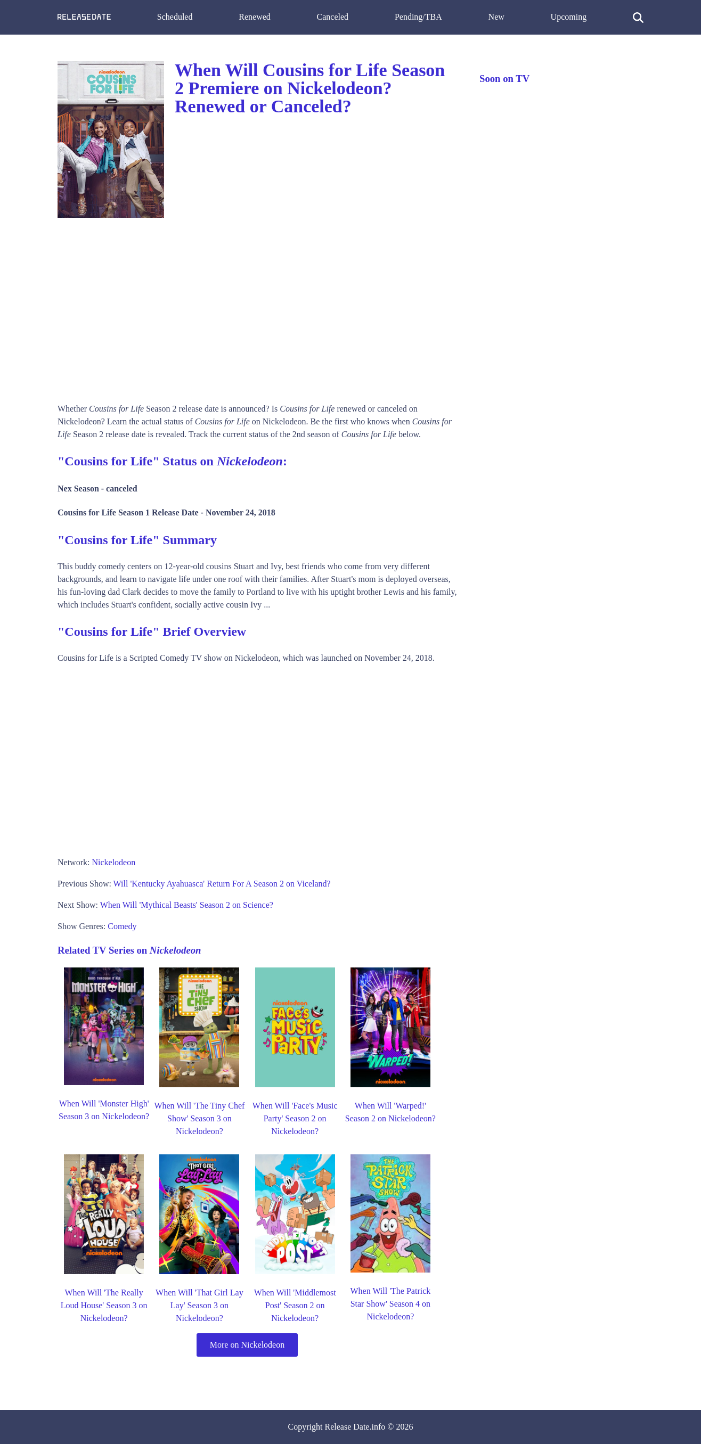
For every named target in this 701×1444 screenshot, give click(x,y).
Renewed (255, 16)
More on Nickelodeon (247, 1344)
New (496, 16)
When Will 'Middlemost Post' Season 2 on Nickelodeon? (295, 1305)
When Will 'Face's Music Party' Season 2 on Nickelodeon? (295, 1118)
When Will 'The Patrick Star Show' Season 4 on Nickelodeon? (390, 1303)
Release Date (347, 1426)
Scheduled (175, 16)
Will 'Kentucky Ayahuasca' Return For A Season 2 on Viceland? (222, 883)
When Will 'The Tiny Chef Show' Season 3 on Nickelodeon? (199, 1118)
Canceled (333, 16)
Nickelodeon (113, 862)
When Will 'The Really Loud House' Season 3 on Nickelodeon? (104, 1305)
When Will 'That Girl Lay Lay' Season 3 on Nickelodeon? (199, 1305)
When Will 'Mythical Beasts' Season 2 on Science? (186, 904)
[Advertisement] (258, 306)
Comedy (122, 926)
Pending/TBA (418, 16)
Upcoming (569, 16)
